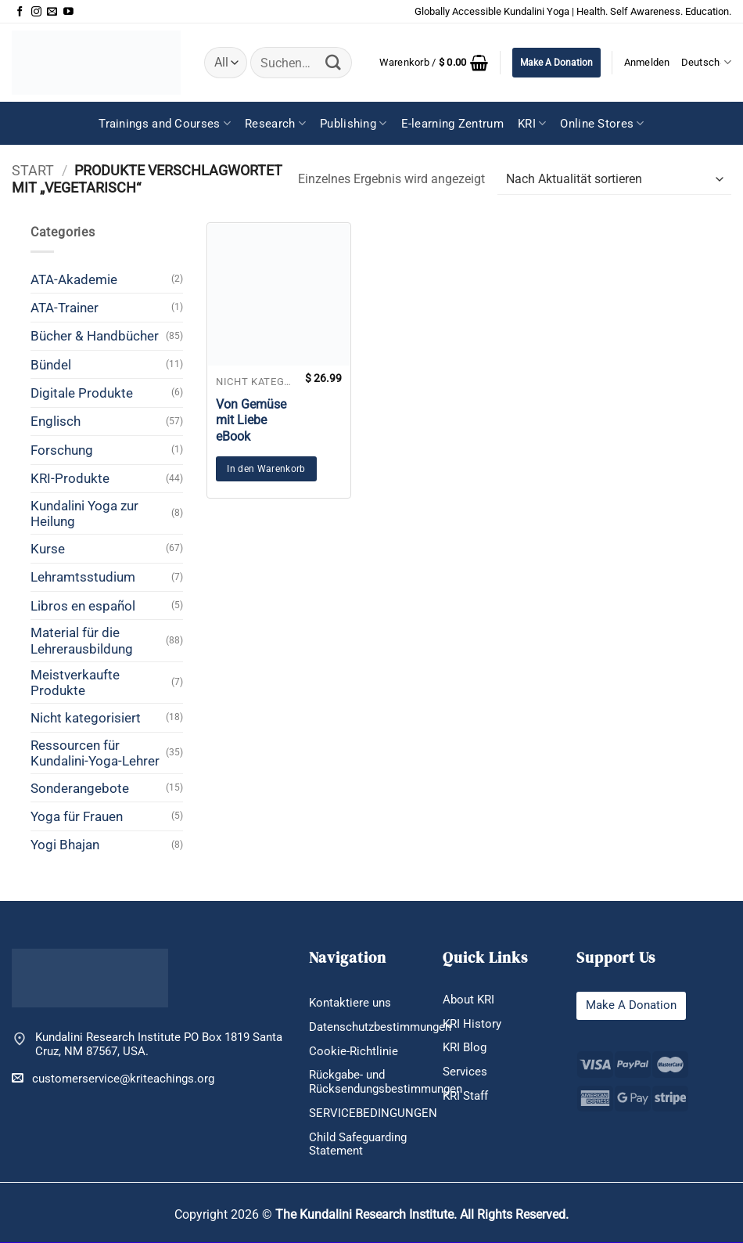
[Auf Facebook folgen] (20, 12)
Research (275, 123)
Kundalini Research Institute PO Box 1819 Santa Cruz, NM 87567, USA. (158, 1044)
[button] (434, 62)
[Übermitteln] (333, 62)
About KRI (468, 1000)
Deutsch (706, 62)
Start (33, 170)
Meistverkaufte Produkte (75, 682)
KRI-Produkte (70, 478)
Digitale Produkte (82, 393)
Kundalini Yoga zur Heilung (84, 513)
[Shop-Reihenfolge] (614, 179)
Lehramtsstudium (83, 577)
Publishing (353, 123)
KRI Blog (464, 1048)
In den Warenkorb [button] (266, 468)
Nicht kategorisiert (86, 718)
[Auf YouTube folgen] (68, 12)
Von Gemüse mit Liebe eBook (251, 420)
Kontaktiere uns (350, 1003)
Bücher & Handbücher (95, 336)
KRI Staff (465, 1096)
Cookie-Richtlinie (353, 1051)
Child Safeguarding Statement (358, 1144)
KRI (532, 123)
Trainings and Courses (165, 123)
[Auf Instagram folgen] (36, 12)
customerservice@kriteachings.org (113, 1078)
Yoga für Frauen (77, 816)
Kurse (48, 549)
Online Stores (602, 123)
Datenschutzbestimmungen (380, 1027)
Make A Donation (556, 62)
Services (465, 1072)
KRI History (472, 1024)
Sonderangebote (80, 788)
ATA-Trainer (65, 307)
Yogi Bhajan (65, 844)
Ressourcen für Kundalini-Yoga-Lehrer (95, 753)
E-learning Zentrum (452, 124)
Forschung (62, 450)
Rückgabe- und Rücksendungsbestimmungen (385, 1082)
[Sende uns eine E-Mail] (52, 12)
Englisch (56, 421)
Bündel (51, 365)
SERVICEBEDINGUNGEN (373, 1113)
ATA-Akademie (74, 279)
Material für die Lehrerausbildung (82, 640)
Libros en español (83, 606)
